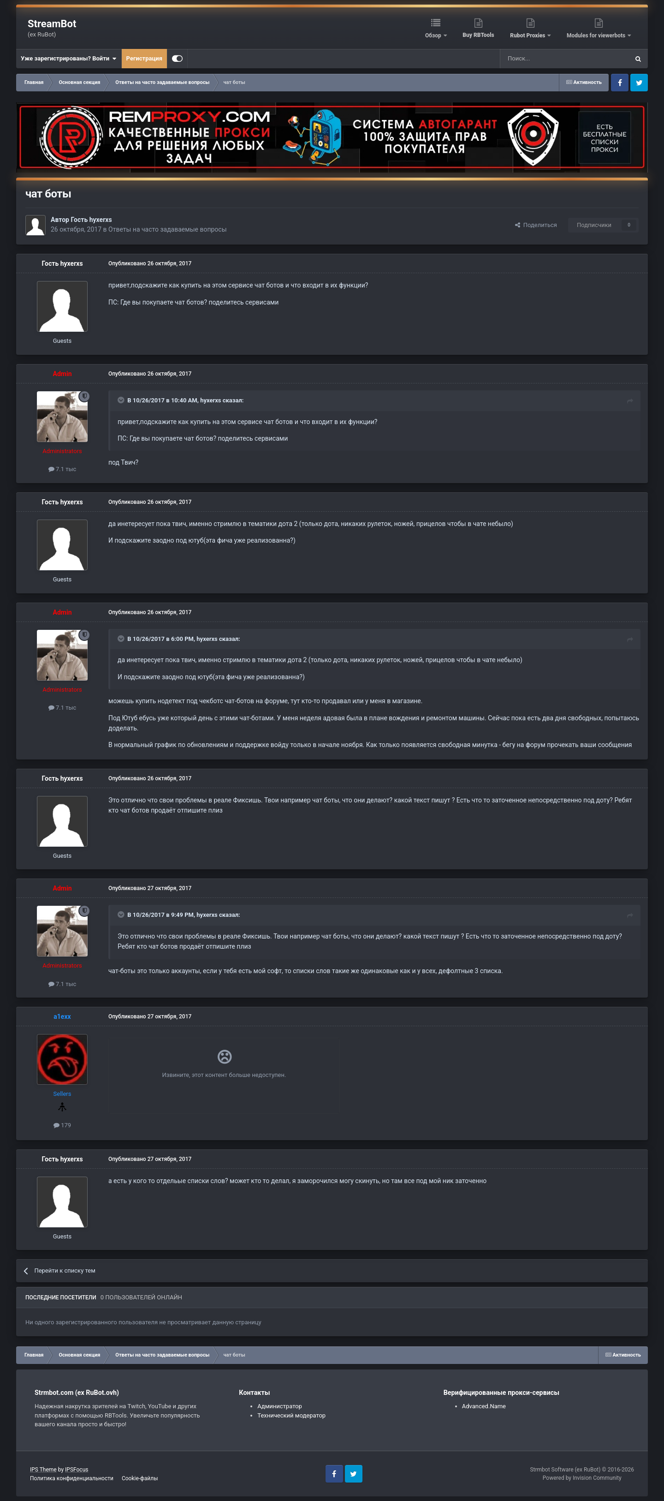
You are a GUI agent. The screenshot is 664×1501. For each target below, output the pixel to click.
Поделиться (536, 224)
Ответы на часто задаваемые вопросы (167, 229)
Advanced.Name (484, 1406)
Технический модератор (291, 1415)
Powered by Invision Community (582, 1478)
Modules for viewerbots (597, 35)
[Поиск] (543, 58)
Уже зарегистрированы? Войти (69, 58)
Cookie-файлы (140, 1478)
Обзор (434, 35)
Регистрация (144, 58)
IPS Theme (43, 1469)
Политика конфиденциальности (71, 1478)
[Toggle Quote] (122, 400)
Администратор (279, 1406)
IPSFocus (76, 1469)
